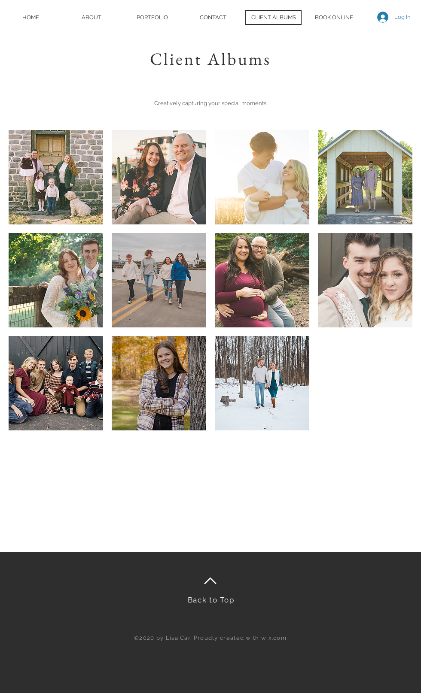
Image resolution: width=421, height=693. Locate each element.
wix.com (274, 638)
